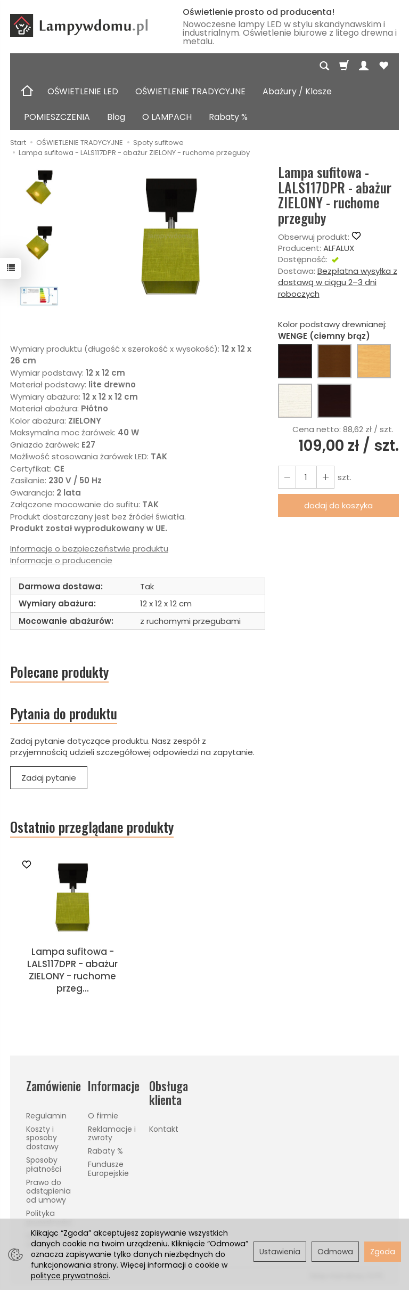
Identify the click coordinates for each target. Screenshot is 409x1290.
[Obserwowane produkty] (383, 66)
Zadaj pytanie (48, 777)
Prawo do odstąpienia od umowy (48, 1191)
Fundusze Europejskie (108, 1169)
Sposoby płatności (43, 1164)
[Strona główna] (88, 25)
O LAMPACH (167, 117)
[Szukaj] (324, 66)
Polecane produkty (59, 672)
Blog (116, 117)
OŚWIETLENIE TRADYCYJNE (190, 91)
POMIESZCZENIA (57, 117)
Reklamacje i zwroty (112, 1133)
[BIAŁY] (295, 401)
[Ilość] (306, 477)
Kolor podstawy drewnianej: (332, 330)
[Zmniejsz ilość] (325, 477)
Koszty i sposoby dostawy (42, 1138)
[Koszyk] (344, 66)
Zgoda (382, 1251)
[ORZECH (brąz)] (334, 361)
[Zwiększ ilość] (287, 477)
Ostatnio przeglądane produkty (92, 827)
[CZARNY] (334, 401)
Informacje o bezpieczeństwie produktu (89, 548)
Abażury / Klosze (297, 91)
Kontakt (163, 1129)
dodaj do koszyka (338, 505)
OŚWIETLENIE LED (82, 91)
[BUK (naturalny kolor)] (374, 361)
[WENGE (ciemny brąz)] (295, 361)
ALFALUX (338, 248)
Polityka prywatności (49, 1218)
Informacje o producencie (61, 560)
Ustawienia (279, 1251)
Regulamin (46, 1115)
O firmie (103, 1115)
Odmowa (335, 1251)
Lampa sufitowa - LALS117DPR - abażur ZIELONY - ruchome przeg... (72, 970)
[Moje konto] (364, 66)
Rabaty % (228, 117)
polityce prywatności (70, 1275)
